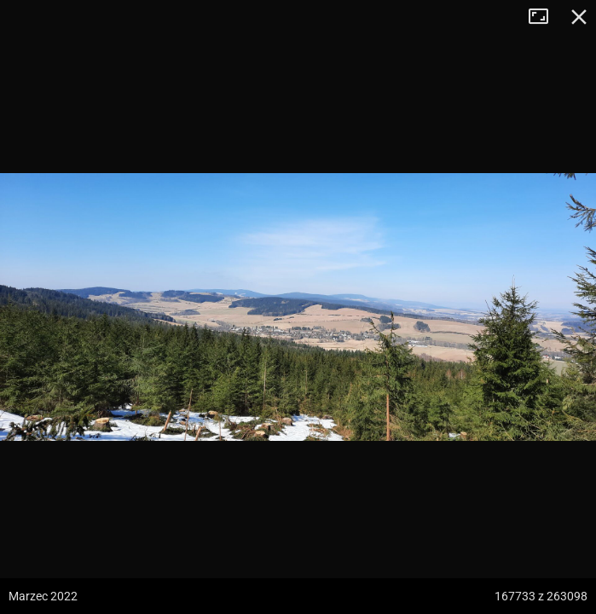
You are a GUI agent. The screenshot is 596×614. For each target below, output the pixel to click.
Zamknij (579, 17)
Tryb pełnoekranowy (545, 17)
